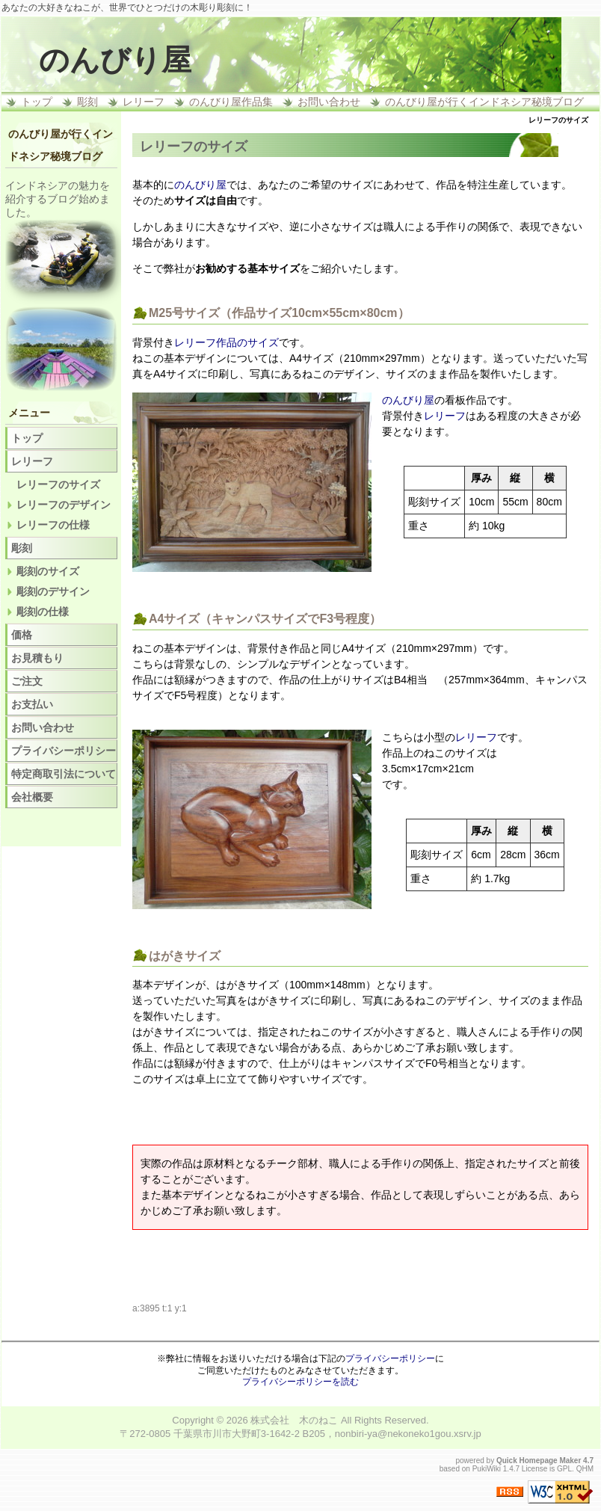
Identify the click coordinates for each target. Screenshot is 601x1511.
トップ (36, 102)
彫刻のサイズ (47, 571)
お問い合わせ (329, 102)
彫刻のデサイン (53, 591)
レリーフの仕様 (53, 525)
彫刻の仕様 (42, 612)
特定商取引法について (63, 774)
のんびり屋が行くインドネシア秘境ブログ (484, 102)
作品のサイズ (247, 342)
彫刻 (87, 102)
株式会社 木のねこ (294, 1420)
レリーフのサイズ (58, 484)
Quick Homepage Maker (538, 1460)
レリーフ (143, 102)
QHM (585, 1469)
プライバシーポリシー (63, 751)
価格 (21, 635)
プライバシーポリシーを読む (300, 1381)
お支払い (32, 704)
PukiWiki (486, 1469)
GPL (564, 1469)
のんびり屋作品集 (231, 102)
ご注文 (27, 681)
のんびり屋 (115, 59)
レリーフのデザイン (63, 505)
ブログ (62, 199)
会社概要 (32, 797)
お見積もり (37, 658)
